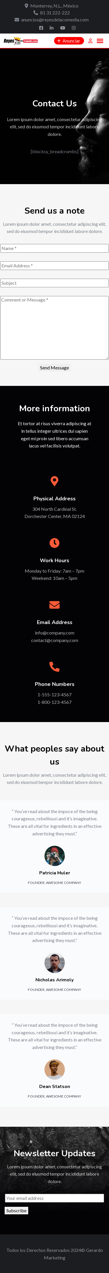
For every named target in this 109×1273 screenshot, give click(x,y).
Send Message (54, 367)
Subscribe (16, 1210)
